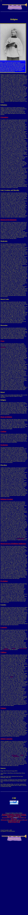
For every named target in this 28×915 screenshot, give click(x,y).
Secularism (4, 445)
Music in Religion (6, 417)
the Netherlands (6, 649)
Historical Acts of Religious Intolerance (13, 543)
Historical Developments (8, 220)
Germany (24, 648)
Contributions (11, 820)
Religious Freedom (7, 499)
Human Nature (14, 816)
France (20, 648)
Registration (14, 821)
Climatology (23, 814)
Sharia (11, 676)
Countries (4, 627)
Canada (13, 648)
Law (20, 816)
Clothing (3, 431)
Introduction (5, 814)
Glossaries (20, 820)
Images (25, 820)
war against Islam (20, 538)
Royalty (19, 817)
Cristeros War (16, 756)
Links (9, 821)
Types (2, 341)
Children (3, 652)
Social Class (14, 818)
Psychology (4, 581)
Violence (3, 708)
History (8, 816)
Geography (23, 815)
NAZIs (22, 755)
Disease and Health (11, 815)
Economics (18, 815)
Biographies (11, 814)
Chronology (4, 117)
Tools (19, 821)
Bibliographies (4, 820)
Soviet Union (14, 755)
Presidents (10, 817)
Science (24, 817)
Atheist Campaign (6, 739)
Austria (5, 648)
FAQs (16, 820)
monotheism (3, 347)
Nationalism (5, 817)
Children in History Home (14, 822)
